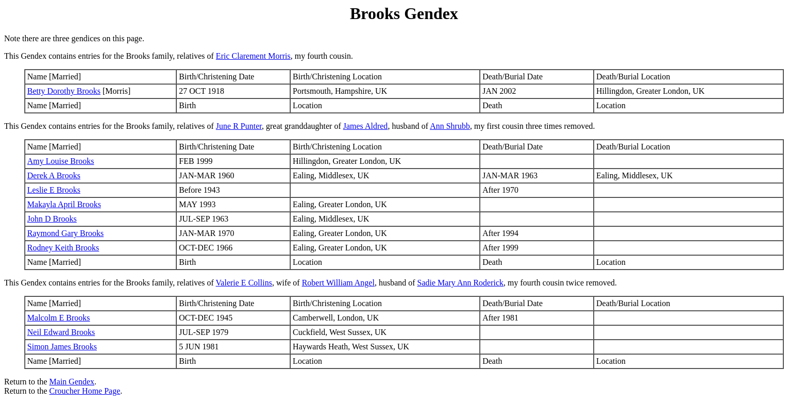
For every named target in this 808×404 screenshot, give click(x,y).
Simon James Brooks (62, 346)
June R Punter (239, 126)
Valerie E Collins (244, 282)
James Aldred (365, 126)
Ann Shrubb (450, 126)
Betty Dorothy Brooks (63, 91)
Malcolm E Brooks (58, 317)
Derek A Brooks (53, 175)
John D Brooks (52, 218)
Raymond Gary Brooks (65, 233)
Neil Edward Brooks (61, 332)
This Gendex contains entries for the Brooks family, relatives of (110, 126)
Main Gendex (72, 381)
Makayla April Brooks (64, 204)
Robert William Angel (338, 282)
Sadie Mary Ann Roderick (460, 282)
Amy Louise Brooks (60, 161)
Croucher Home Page (85, 390)
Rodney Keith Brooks (63, 247)
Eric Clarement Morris (253, 56)
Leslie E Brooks (53, 190)
